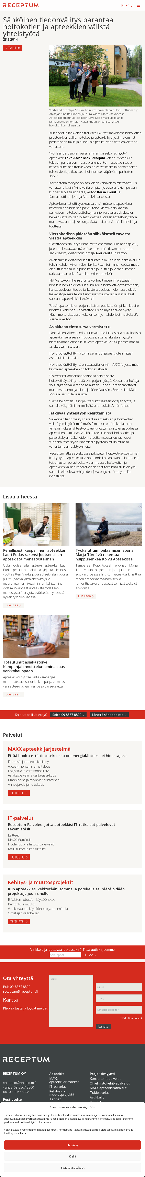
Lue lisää (11, 605)
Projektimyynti (102, 1073)
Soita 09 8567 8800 (66, 715)
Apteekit (56, 1073)
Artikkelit (97, 1097)
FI (122, 5)
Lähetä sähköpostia (107, 715)
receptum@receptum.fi (20, 991)
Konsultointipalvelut (105, 1078)
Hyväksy (73, 1145)
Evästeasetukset (73, 1167)
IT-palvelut (57, 1086)
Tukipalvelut (99, 1092)
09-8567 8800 (20, 986)
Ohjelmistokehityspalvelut (110, 1083)
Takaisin (14, 48)
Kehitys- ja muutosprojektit (61, 1093)
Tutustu (17, 793)
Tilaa (89, 955)
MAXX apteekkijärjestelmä (64, 1080)
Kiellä (72, 1156)
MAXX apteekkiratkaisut (108, 1088)
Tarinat (55, 1099)
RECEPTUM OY (14, 1073)
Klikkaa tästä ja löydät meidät (25, 1008)
